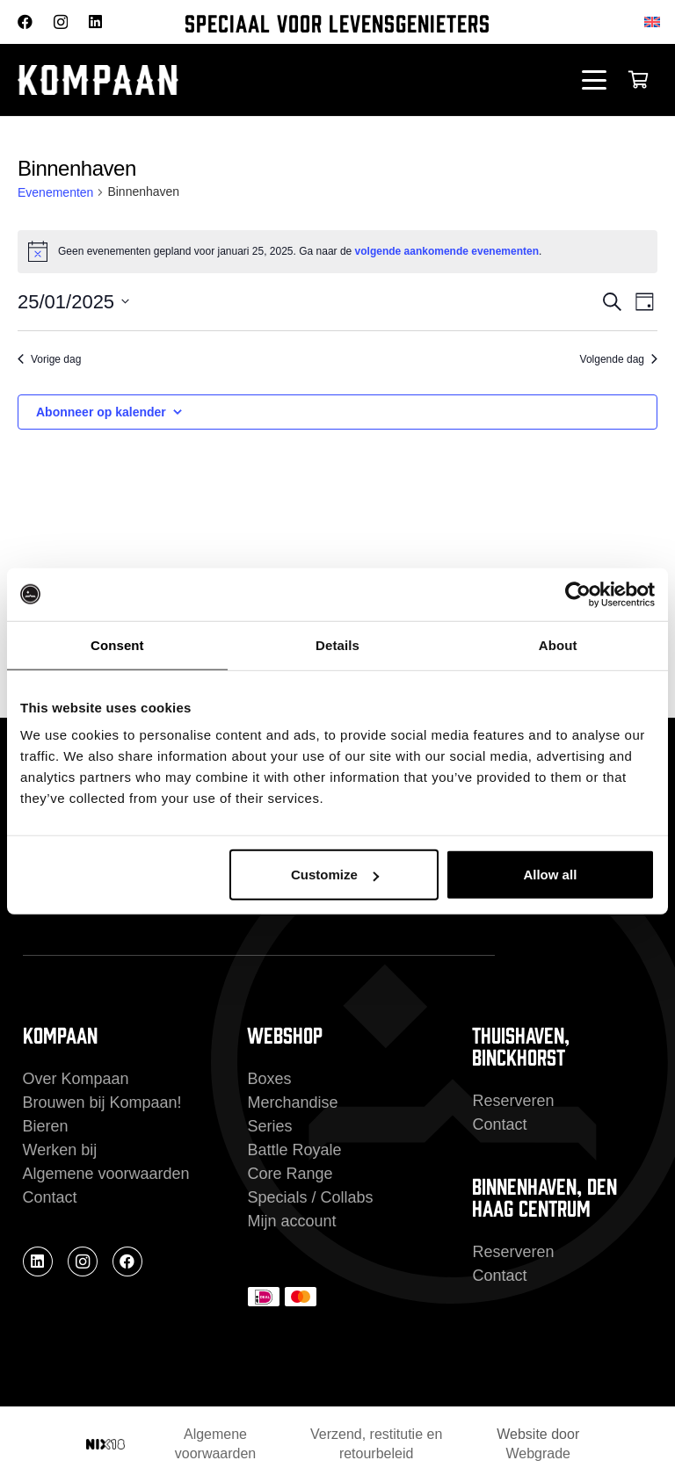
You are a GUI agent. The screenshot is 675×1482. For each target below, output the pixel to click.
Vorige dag (49, 359)
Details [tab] (337, 644)
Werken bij (60, 1150)
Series (269, 1126)
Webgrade (537, 1453)
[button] (594, 80)
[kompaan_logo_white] (192, 80)
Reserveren (513, 1101)
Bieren (46, 1126)
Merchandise (292, 1102)
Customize (335, 874)
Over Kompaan (76, 1079)
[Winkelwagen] (638, 80)
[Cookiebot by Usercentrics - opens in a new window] (578, 594)
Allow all (550, 874)
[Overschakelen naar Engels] (655, 21)
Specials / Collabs (310, 1197)
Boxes (269, 1079)
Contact (50, 1197)
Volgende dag (618, 359)
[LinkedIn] (95, 21)
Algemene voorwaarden (106, 1173)
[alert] (337, 251)
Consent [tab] (117, 644)
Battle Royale (294, 1150)
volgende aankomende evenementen (447, 251)
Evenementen (55, 192)
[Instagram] (61, 22)
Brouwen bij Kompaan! (102, 1102)
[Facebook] (25, 21)
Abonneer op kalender (101, 412)
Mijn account (291, 1221)
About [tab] (558, 644)
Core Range (289, 1173)
